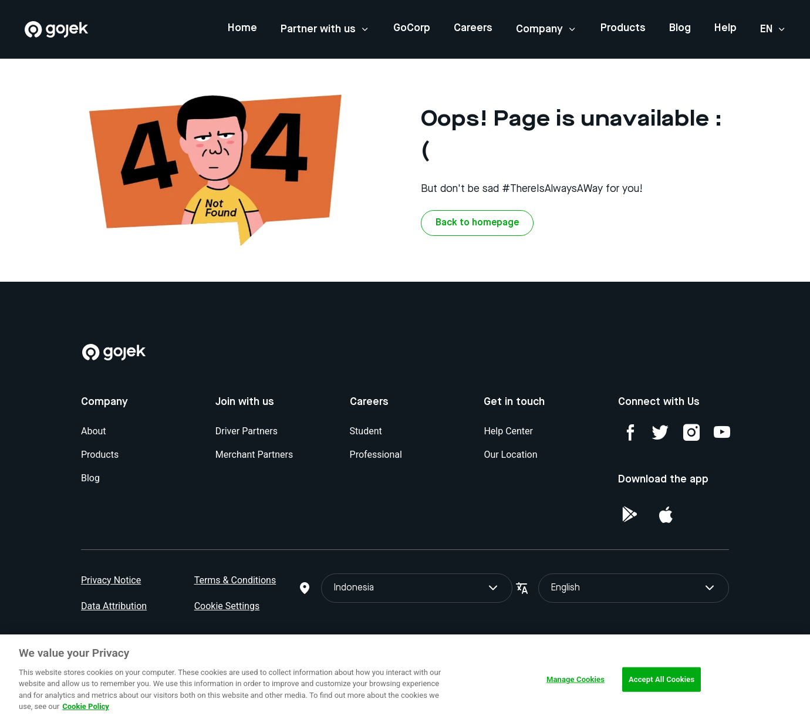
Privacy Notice (111, 580)
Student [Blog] (366, 431)
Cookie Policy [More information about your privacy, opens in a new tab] (85, 706)
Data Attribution (114, 606)
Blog (680, 28)
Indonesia (416, 588)
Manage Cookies (575, 679)
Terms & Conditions (235, 580)
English (634, 588)
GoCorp (411, 28)
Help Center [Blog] (508, 431)
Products (623, 28)
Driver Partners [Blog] (246, 431)
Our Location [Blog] (510, 454)
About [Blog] (93, 431)
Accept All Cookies (661, 679)
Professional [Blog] (376, 454)
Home (242, 28)
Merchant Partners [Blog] (254, 454)
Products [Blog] (100, 454)
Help (725, 28)
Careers (473, 28)
